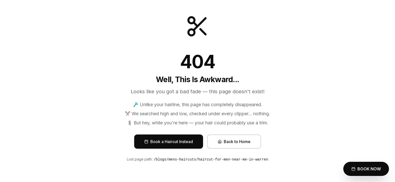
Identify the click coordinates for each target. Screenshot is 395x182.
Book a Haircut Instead (168, 141)
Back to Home (234, 141)
